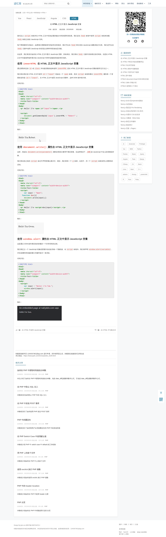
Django (142, 194)
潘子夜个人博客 (124, 532)
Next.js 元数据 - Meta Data (130, 153)
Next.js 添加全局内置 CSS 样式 (132, 146)
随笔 (125, 523)
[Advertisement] (66, 339)
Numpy (134, 209)
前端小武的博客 (142, 530)
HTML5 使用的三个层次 (129, 121)
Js (123, 179)
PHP (46, 373)
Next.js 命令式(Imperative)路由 (132, 136)
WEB (131, 184)
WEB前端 (86, 3)
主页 (23, 13)
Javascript (132, 179)
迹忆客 (17, 3)
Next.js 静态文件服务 (128, 156)
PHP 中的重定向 (24, 418)
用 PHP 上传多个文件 (26, 451)
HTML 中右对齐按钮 (128, 100)
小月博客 (132, 530)
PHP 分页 (21, 501)
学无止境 (29, 13)
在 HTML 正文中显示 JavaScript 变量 (134, 93)
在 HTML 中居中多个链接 (130, 107)
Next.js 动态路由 (127, 139)
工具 (149, 3)
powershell (144, 209)
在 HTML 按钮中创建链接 (130, 104)
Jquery (142, 189)
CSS (64, 18)
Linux (124, 204)
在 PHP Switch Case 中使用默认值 (31, 435)
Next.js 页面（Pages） (129, 163)
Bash (132, 204)
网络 (117, 3)
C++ (139, 204)
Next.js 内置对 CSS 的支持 (130, 149)
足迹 (136, 523)
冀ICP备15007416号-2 (33, 523)
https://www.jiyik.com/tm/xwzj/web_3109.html (40, 354)
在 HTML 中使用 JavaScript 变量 (33, 328)
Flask (133, 194)
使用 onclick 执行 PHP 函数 (29, 468)
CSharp (125, 199)
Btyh (120, 530)
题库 (120, 523)
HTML (43, 13)
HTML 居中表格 (126, 111)
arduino (125, 209)
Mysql (134, 189)
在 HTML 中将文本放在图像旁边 (132, 97)
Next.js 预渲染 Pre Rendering (131, 142)
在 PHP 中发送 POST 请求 (28, 402)
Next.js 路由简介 (127, 160)
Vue (19, 18)
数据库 (108, 3)
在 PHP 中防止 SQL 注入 (27, 385)
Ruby (137, 214)
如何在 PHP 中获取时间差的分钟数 (31, 369)
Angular (54, 18)
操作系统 (130, 3)
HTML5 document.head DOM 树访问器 (135, 114)
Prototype (142, 179)
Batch (140, 199)
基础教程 (140, 3)
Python (139, 184)
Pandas (125, 189)
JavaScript (41, 18)
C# (133, 199)
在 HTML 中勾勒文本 (108, 328)
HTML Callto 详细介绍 (128, 117)
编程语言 (98, 3)
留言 (131, 523)
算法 (123, 3)
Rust (129, 214)
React (29, 18)
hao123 (125, 530)
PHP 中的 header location (28, 484)
